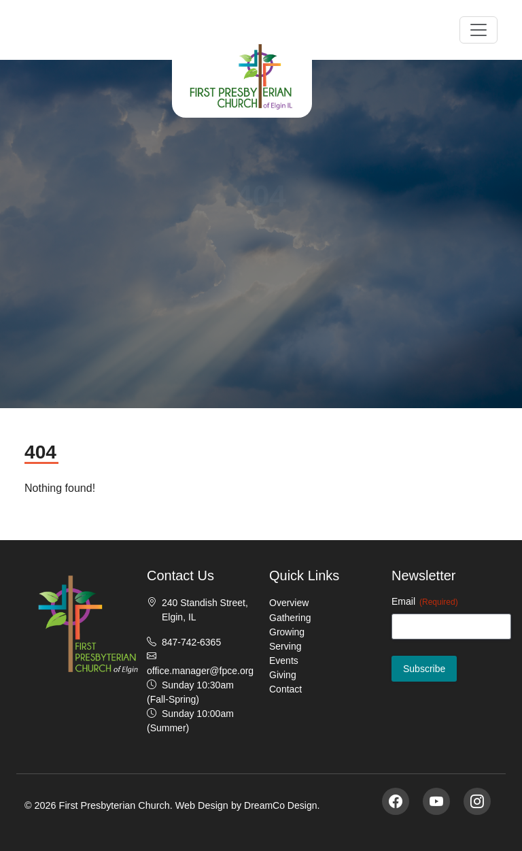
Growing (286, 632)
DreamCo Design (280, 805)
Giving (282, 674)
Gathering (290, 617)
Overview (289, 602)
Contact (285, 689)
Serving (285, 646)
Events (283, 660)
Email (425, 602)
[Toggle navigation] (478, 30)
